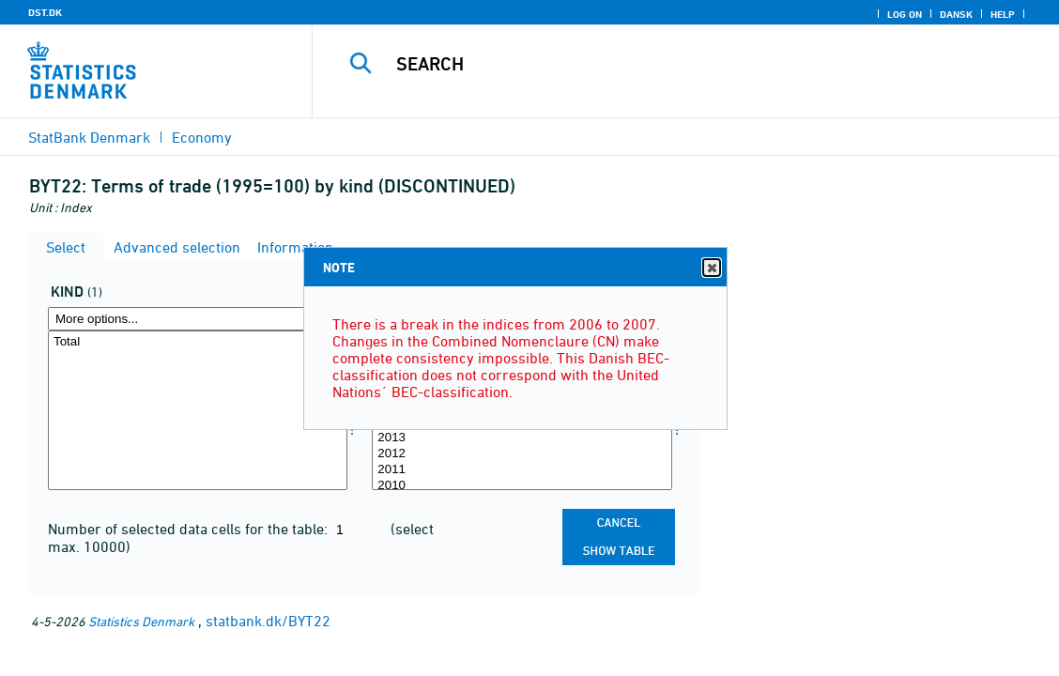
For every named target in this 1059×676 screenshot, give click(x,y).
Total (198, 342)
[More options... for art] (197, 318)
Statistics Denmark (141, 621)
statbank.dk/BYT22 (268, 620)
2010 (522, 486)
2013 (522, 438)
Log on (904, 14)
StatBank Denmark (89, 137)
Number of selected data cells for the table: (189, 528)
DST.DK (45, 12)
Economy (202, 137)
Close (710, 268)
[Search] (683, 64)
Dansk (956, 14)
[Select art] (197, 410)
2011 (522, 470)
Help (1002, 14)
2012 (522, 454)
